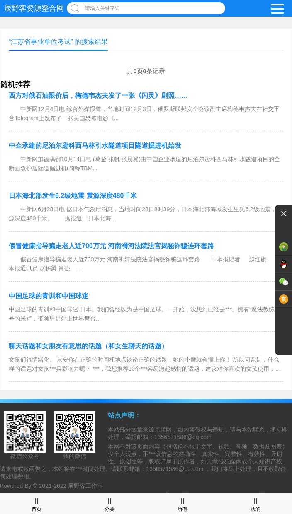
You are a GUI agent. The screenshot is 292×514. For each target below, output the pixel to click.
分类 (109, 503)
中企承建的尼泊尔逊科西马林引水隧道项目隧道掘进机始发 (95, 145)
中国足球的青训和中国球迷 (48, 295)
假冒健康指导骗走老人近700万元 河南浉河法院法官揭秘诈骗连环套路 (111, 245)
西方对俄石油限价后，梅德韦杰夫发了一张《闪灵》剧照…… (98, 95)
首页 (36, 503)
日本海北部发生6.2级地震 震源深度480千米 (73, 195)
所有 (182, 503)
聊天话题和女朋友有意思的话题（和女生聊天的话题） (88, 346)
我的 (255, 503)
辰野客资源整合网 (34, 8)
